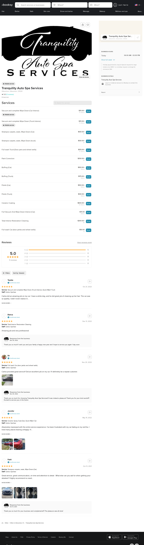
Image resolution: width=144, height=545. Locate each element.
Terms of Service (43, 537)
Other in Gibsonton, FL (17, 523)
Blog (7, 537)
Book (88, 111)
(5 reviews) (10, 94)
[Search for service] (72, 103)
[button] (33, 5)
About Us (14, 537)
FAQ (21, 537)
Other (7, 523)
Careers (53, 537)
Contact (71, 537)
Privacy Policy (30, 537)
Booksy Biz (62, 537)
